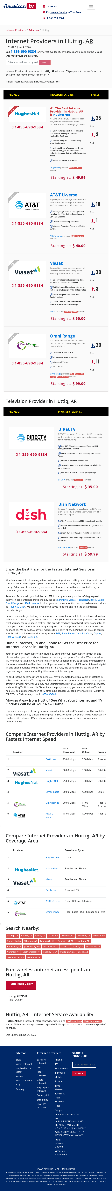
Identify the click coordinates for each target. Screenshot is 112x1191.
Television (31, 636)
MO (69, 1124)
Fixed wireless (13, 636)
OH (57, 1131)
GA (56, 1118)
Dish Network (72, 504)
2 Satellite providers (92, 1021)
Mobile (58, 1077)
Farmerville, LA (47, 941)
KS (67, 1121)
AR (59, 1114)
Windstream (61, 1068)
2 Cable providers (74, 1021)
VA (60, 1135)
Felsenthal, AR (34, 957)
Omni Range (62, 336)
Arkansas (34, 30)
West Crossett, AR (15, 957)
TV (56, 1064)
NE (64, 1128)
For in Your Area (62, 12)
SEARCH (79, 1073)
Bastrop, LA (12, 935)
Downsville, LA (14, 941)
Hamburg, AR (83, 941)
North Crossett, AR (31, 951)
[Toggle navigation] (91, 7)
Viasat (56, 263)
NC (56, 1128)
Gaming (20, 1089)
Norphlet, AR (13, 951)
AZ (63, 1114)
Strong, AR (83, 951)
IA (56, 1121)
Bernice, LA (26, 935)
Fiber (64, 633)
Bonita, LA (40, 935)
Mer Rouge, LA (93, 946)
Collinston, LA (83, 935)
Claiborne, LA (67, 935)
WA (68, 1135)
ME (56, 1124)
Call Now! (50, 6)
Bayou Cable (97, 599)
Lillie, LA (65, 946)
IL (62, 1121)
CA (66, 1114)
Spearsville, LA (50, 951)
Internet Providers (16, 30)
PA (67, 1131)
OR (64, 1131)
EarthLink (62, 599)
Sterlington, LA (67, 951)
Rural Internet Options (59, 1143)
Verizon (20, 1076)
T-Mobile (60, 1072)
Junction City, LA (50, 946)
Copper (97, 633)
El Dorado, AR (30, 941)
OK (60, 1131)
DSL (58, 633)
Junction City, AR (32, 946)
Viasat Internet (24, 1064)
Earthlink (60, 1093)
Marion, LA (77, 946)
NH (68, 1128)
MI (60, 1124)
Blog (18, 1059)
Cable (89, 633)
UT (57, 1135)
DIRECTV (67, 429)
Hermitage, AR (14, 946)
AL (56, 1114)
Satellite (80, 633)
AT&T (19, 1084)
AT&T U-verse (63, 195)
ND (60, 1128)
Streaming (42, 1099)
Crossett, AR (99, 935)
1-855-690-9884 (53, 18)
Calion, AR (53, 935)
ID (58, 1121)
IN (64, 1121)
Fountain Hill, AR (65, 941)
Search (45, 62)
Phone (71, 633)
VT (64, 1135)
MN (64, 1124)
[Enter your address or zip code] (22, 62)
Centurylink (43, 1095)
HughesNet (61, 115)
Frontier (59, 1081)
